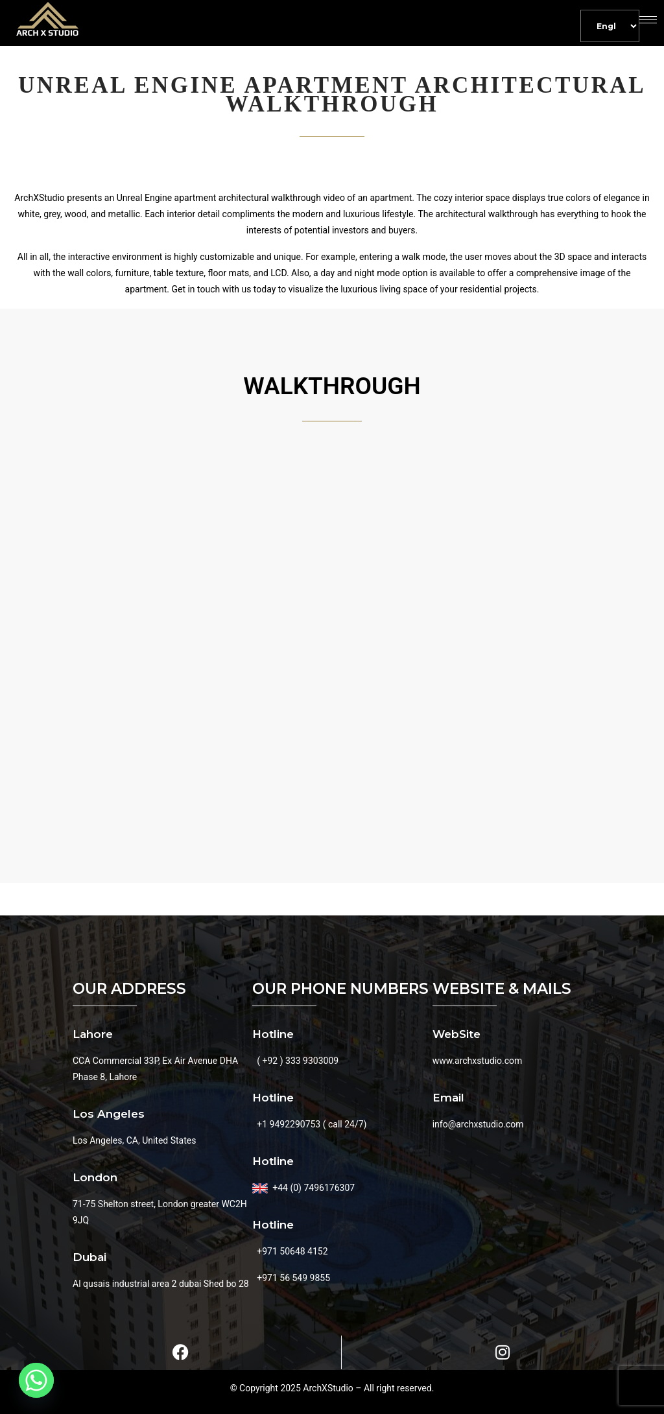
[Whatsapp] (36, 1380)
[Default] (609, 26)
